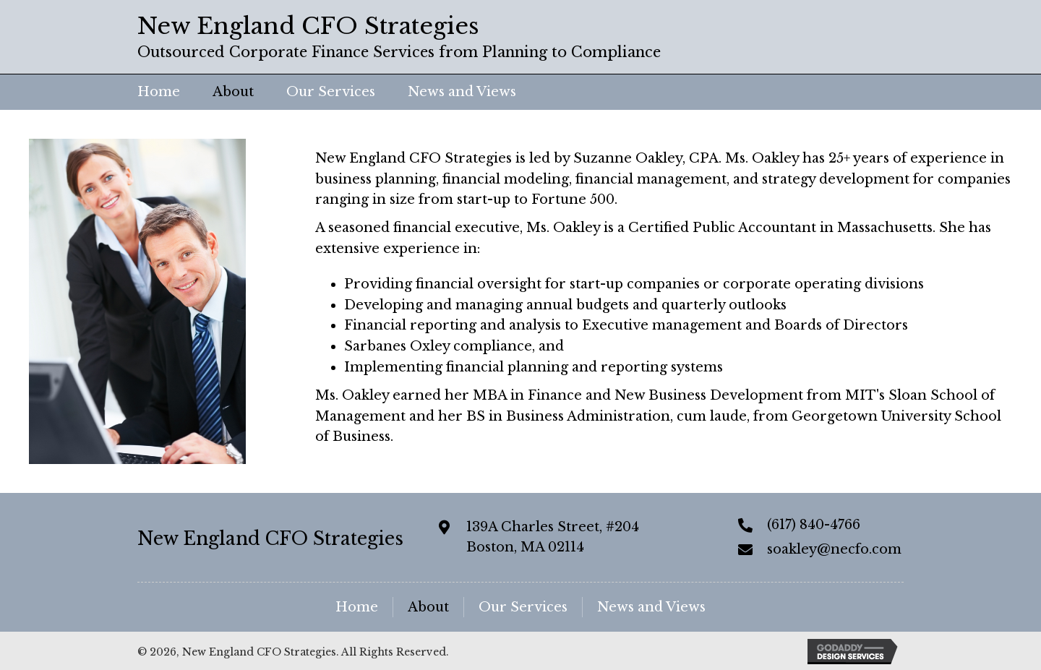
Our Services (523, 607)
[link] (158, 91)
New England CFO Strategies (270, 539)
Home (356, 607)
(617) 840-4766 (813, 525)
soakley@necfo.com (834, 549)
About (428, 607)
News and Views (651, 607)
